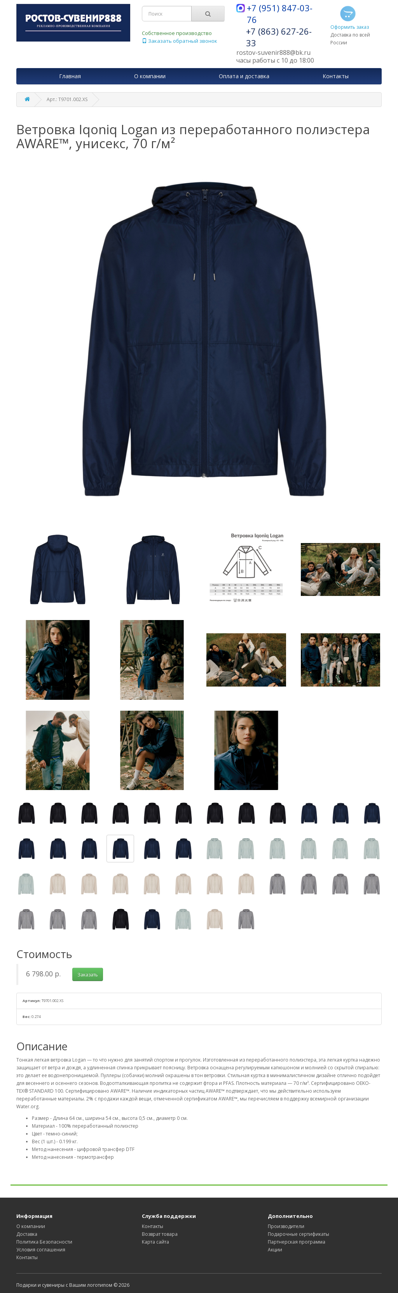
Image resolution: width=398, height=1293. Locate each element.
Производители (286, 1226)
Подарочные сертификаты (298, 1234)
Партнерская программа (296, 1242)
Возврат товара (160, 1234)
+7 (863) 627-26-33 (279, 37)
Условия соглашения (40, 1249)
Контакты (27, 1257)
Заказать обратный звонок (179, 40)
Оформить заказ (349, 17)
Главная (70, 76)
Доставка (26, 1234)
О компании (30, 1226)
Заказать (87, 974)
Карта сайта (155, 1242)
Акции (275, 1249)
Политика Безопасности (44, 1242)
